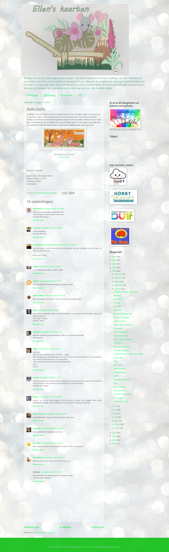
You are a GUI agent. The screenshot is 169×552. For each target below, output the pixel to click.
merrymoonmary (89, 547)
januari (117, 428)
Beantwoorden (38, 220)
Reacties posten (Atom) (44, 533)
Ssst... (116, 383)
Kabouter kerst (119, 391)
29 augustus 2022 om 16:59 (56, 414)
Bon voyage (118, 398)
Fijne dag (117, 296)
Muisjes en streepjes (121, 317)
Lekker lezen (118, 358)
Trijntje (35, 266)
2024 (114, 264)
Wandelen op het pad (122, 380)
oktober (117, 282)
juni (115, 410)
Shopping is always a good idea (126, 292)
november (118, 278)
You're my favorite (120, 332)
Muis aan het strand (121, 350)
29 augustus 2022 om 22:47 (52, 443)
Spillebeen (118, 310)
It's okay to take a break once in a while (128, 354)
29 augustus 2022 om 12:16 (51, 332)
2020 (114, 436)
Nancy (35, 349)
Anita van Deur (39, 414)
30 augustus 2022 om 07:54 (54, 457)
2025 (114, 260)
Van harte (117, 343)
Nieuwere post (31, 527)
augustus (118, 289)
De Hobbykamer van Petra (43, 245)
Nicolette (36, 228)
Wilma (35, 310)
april (116, 417)
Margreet (36, 332)
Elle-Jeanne (37, 209)
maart (116, 421)
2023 (114, 268)
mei (115, 413)
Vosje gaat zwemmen (122, 347)
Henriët (36, 378)
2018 (114, 444)
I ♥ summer (118, 328)
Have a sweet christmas (123, 339)
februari (117, 424)
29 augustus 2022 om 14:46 (50, 397)
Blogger (117, 547)
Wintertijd (117, 307)
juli (115, 406)
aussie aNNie (38, 296)
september (118, 285)
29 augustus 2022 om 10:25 (50, 281)
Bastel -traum (64, 157)
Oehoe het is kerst (121, 401)
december (118, 274)
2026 (114, 257)
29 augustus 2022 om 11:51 (49, 310)
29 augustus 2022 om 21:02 (53, 428)
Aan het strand (119, 369)
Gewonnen (66, 95)
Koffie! (116, 376)
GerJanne (37, 443)
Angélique (37, 428)
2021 (114, 433)
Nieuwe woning (119, 372)
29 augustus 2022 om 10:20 (49, 266)
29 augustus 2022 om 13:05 (50, 378)
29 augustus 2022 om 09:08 (51, 228)
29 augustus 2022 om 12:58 (49, 349)
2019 (114, 440)
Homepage (32, 95)
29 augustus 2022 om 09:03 (53, 209)
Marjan (36, 397)
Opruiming (49, 95)
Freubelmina (38, 457)
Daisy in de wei (119, 321)
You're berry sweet (121, 336)
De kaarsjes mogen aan (123, 314)
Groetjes (117, 303)
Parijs (116, 361)
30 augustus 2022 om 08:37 (51, 472)
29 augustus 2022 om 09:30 (65, 245)
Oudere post (97, 527)
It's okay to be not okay (122, 394)
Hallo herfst (118, 299)
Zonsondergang (120, 387)
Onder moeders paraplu (123, 325)
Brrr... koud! (118, 365)
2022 (114, 271)
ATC (80, 95)
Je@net (36, 281)
